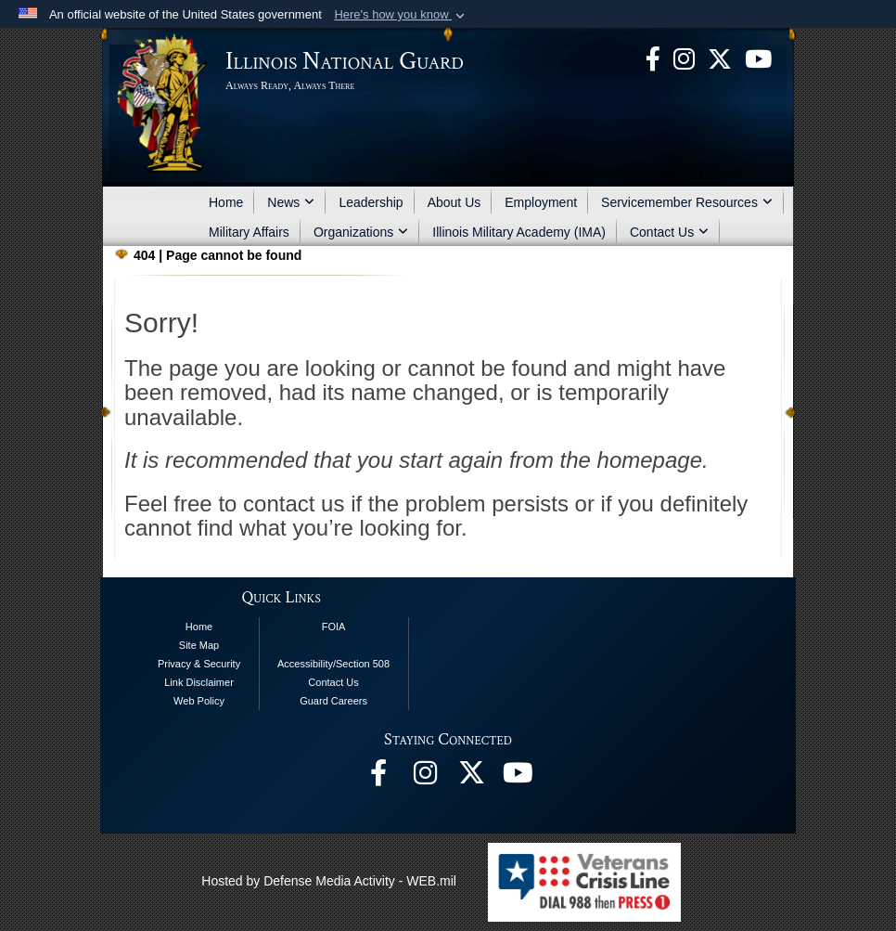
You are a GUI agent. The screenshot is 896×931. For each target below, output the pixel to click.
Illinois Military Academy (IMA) (519, 232)
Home (226, 202)
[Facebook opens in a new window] (653, 57)
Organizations (361, 232)
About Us (454, 202)
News (290, 202)
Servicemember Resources (687, 202)
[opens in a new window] (720, 57)
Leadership (371, 202)
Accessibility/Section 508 (333, 663)
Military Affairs (249, 232)
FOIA (334, 626)
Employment (541, 202)
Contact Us (669, 232)
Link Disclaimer (199, 682)
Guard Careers (333, 700)
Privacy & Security (199, 663)
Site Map (199, 645)
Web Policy (198, 700)
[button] (401, 15)
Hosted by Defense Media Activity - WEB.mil (328, 880)
